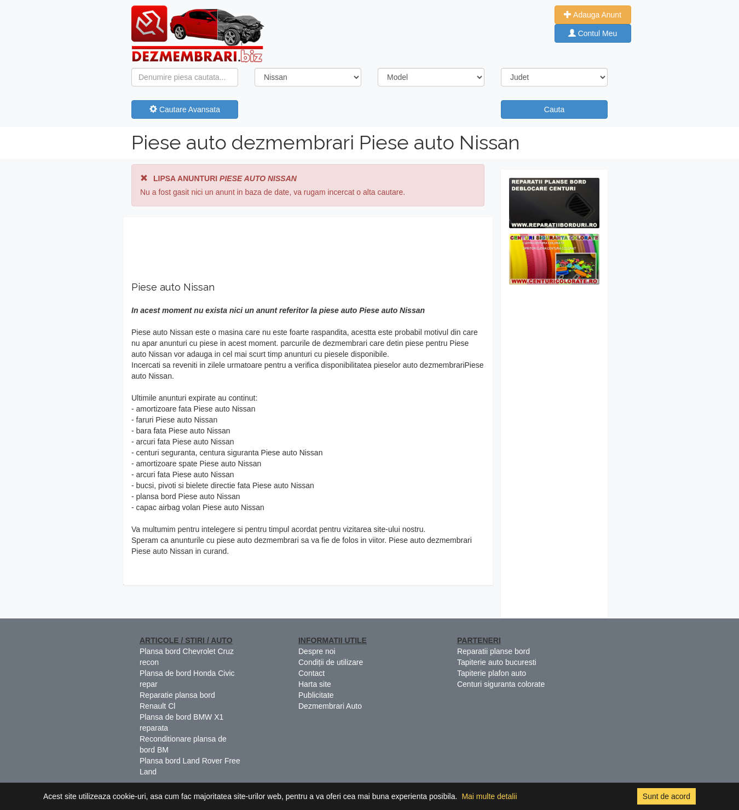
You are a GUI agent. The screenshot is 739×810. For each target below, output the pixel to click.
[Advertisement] (554, 454)
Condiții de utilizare (330, 662)
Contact (311, 673)
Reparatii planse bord (493, 651)
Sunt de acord (666, 796)
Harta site (314, 684)
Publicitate (316, 695)
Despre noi (317, 651)
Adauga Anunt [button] (592, 14)
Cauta (554, 109)
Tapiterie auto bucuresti (496, 662)
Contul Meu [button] (592, 33)
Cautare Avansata (184, 109)
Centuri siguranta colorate (501, 684)
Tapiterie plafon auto (491, 673)
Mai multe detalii (489, 796)
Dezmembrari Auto (330, 706)
